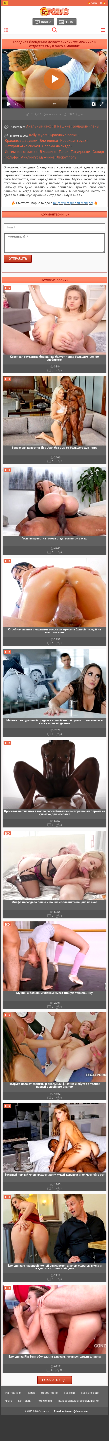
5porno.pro (45, 1411)
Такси (63, 152)
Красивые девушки (21, 141)
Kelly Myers (38, 135)
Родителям (44, 1400)
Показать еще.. (54, 1380)
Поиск (31, 1392)
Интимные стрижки (21, 152)
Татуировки (80, 152)
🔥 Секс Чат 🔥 (97, 2)
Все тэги (69, 1392)
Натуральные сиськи (22, 146)
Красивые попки (63, 135)
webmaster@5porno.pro (75, 1411)
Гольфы (12, 157)
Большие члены (86, 126)
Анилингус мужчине (37, 157)
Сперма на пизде (56, 146)
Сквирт (98, 152)
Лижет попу (66, 157)
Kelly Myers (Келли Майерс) (73, 203)
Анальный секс (39, 126)
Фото (8, 1400)
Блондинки (49, 141)
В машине (62, 126)
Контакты (24, 1400)
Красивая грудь (73, 141)
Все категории (90, 1392)
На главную (13, 1392)
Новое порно (49, 1392)
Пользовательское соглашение (78, 1400)
